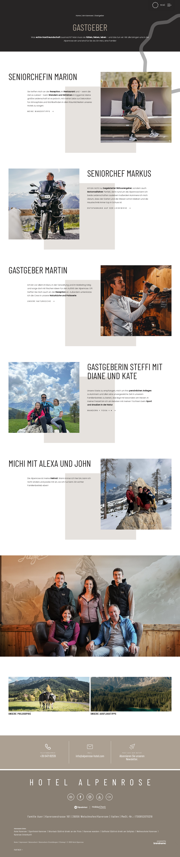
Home (78, 15)
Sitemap (62, 842)
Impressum (23, 842)
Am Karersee (88, 15)
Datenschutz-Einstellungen (48, 842)
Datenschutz (33, 842)
